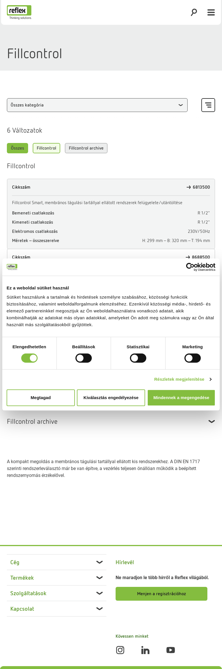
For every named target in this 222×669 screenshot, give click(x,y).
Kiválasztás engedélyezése (111, 397)
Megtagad (41, 397)
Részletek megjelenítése (179, 379)
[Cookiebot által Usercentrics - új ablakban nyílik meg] (190, 267)
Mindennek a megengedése (181, 397)
